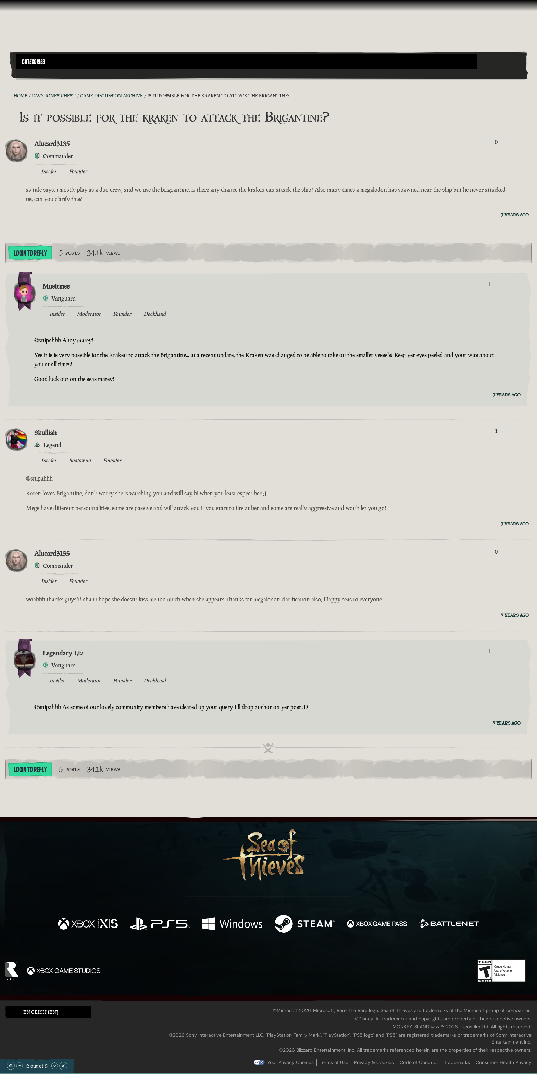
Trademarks (457, 1062)
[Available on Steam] (304, 924)
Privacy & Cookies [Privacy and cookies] (374, 1062)
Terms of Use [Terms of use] (334, 1062)
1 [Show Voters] (489, 284)
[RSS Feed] (9, 95)
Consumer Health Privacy (504, 1062)
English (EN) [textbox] (40, 1012)
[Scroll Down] (54, 1065)
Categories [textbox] (33, 61)
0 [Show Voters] (496, 142)
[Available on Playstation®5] (160, 924)
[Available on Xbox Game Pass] (377, 924)
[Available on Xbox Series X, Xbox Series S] (87, 924)
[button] (246, 61)
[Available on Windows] (232, 924)
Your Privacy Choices (290, 1062)
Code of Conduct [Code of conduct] (419, 1062)
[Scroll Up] (19, 1065)
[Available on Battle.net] (449, 924)
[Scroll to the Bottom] (63, 1066)
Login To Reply (30, 253)
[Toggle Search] (37, 73)
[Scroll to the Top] (11, 1066)
